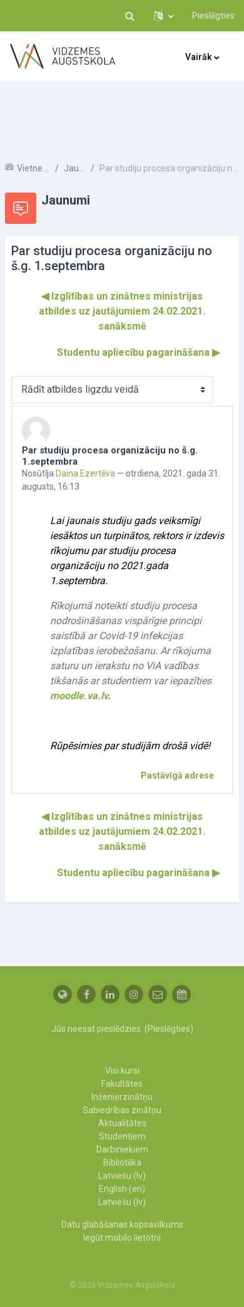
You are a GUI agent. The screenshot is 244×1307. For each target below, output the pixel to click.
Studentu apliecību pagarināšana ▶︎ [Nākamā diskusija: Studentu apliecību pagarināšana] (138, 352)
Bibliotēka (122, 1163)
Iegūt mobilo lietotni (122, 1238)
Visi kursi (122, 1071)
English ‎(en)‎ (122, 1189)
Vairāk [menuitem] (198, 57)
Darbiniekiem (122, 1149)
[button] (129, 15)
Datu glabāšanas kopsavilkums (122, 1224)
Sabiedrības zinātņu (122, 1110)
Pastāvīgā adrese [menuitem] (177, 775)
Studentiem (122, 1136)
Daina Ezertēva (85, 473)
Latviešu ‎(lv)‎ (122, 1176)
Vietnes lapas (33, 168)
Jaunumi (75, 168)
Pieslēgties (213, 16)
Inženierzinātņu (122, 1097)
